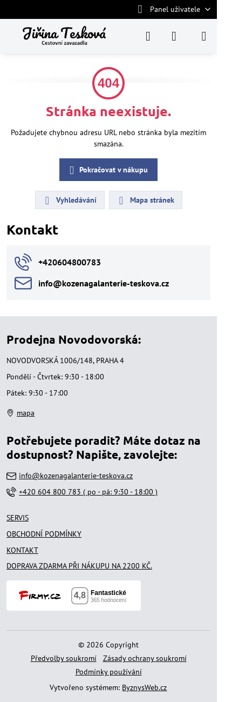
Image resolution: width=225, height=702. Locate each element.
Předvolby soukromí (64, 658)
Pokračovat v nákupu (107, 170)
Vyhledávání (69, 200)
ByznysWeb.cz (144, 687)
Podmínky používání (109, 672)
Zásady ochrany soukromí (145, 658)
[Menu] (204, 36)
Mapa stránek (145, 200)
